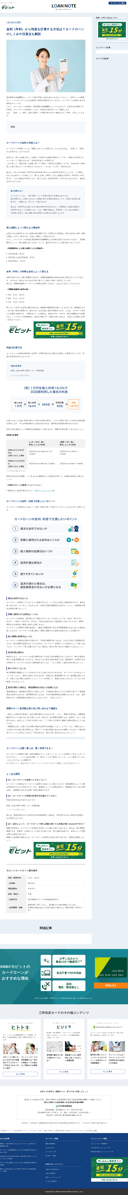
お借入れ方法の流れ (52, 1169)
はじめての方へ (50, 1147)
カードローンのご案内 (117, 3)
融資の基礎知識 (50, 1143)
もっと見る (20, 1074)
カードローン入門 (51, 1151)
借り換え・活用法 (51, 1155)
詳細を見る (110, 985)
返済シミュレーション (44, 490)
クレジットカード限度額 (98, 1143)
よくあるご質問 (50, 1181)
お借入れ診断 (50, 1173)
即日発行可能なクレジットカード (101, 1151)
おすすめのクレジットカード (100, 1147)
